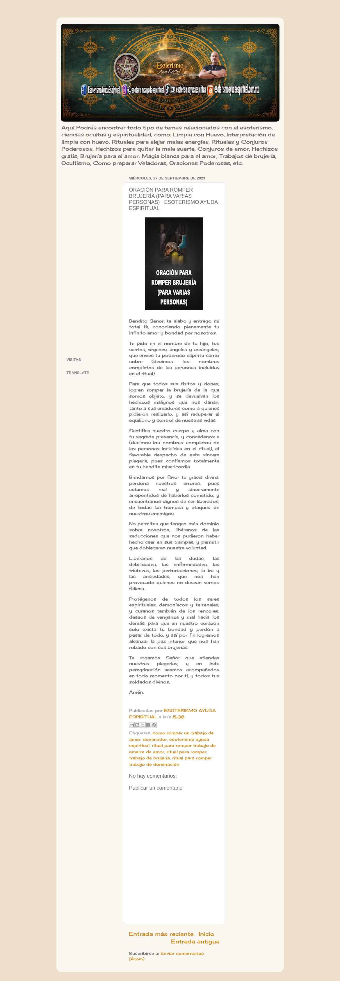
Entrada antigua (195, 941)
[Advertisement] (91, 261)
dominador (155, 739)
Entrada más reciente (161, 933)
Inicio (206, 933)
